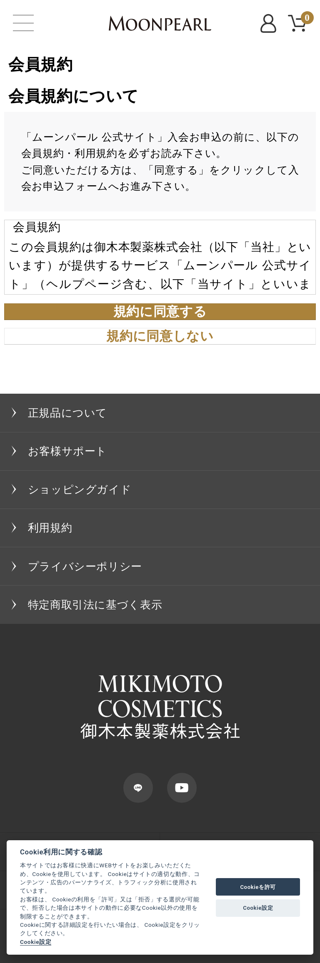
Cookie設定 (35, 941)
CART (305, 19)
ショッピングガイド (80, 489)
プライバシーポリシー (85, 566)
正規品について (67, 413)
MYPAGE (270, 23)
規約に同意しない (159, 336)
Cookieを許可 (258, 887)
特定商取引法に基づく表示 (95, 604)
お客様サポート (67, 451)
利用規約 (50, 527)
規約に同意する (160, 312)
